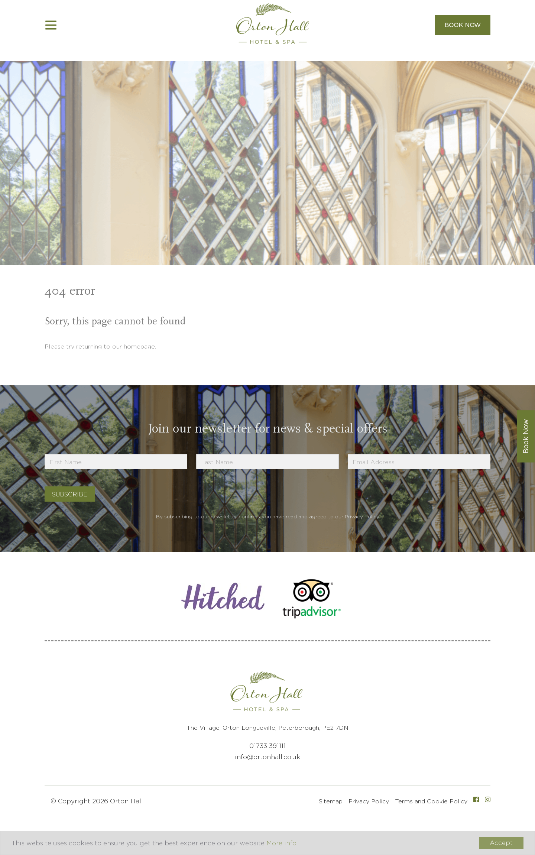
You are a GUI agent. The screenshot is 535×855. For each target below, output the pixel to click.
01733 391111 (267, 745)
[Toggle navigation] (51, 25)
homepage (139, 346)
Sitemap (331, 801)
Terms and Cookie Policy (431, 801)
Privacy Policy (362, 516)
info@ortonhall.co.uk (267, 757)
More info (281, 843)
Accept (501, 842)
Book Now (462, 25)
